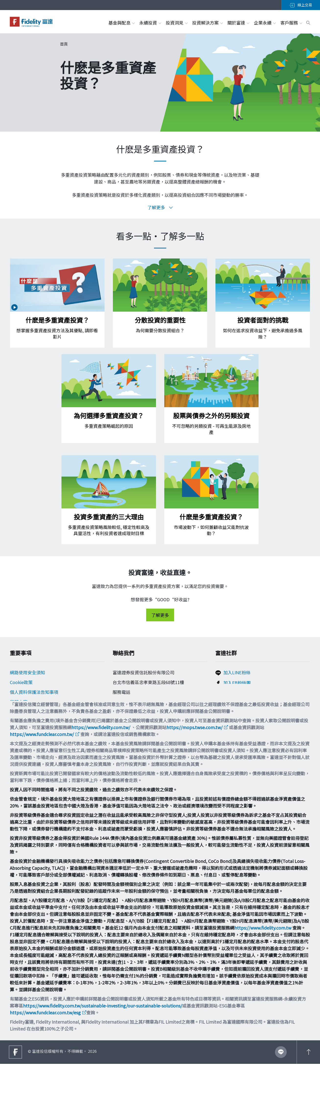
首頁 (64, 44)
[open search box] (308, 22)
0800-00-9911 (129, 701)
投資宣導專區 (23, 713)
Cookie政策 (21, 683)
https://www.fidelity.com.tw (262, 969)
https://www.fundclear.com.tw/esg (45, 1053)
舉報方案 (18, 703)
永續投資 (150, 22)
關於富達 (238, 22)
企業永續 (264, 22)
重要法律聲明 (23, 723)
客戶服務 (291, 22)
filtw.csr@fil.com (133, 718)
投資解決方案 (207, 22)
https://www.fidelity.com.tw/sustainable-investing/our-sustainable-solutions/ (102, 1047)
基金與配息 (121, 22)
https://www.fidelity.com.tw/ (100, 768)
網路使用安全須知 (27, 674)
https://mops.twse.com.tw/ (194, 768)
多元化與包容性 (25, 732)
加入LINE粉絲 (236, 674)
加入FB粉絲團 (237, 684)
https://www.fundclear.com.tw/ (42, 775)
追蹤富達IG (234, 694)
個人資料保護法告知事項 (34, 693)
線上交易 (300, 5)
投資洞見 (176, 22)
